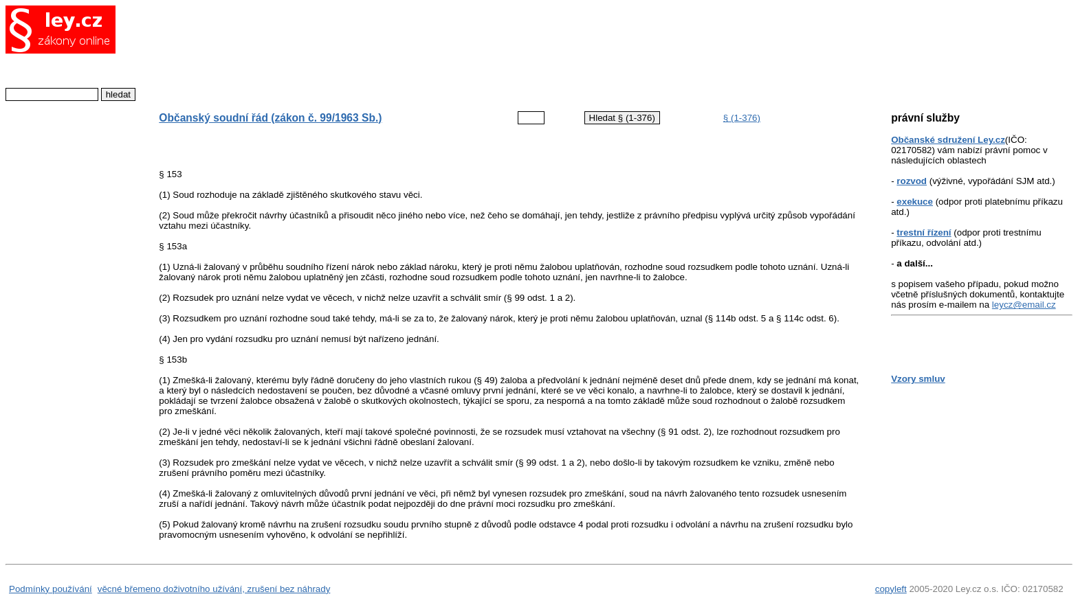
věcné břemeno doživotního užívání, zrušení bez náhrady (214, 589)
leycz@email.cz (1024, 304)
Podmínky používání (50, 589)
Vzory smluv (918, 379)
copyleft (891, 589)
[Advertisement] (498, 51)
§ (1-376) (741, 118)
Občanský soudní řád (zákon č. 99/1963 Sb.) (270, 118)
